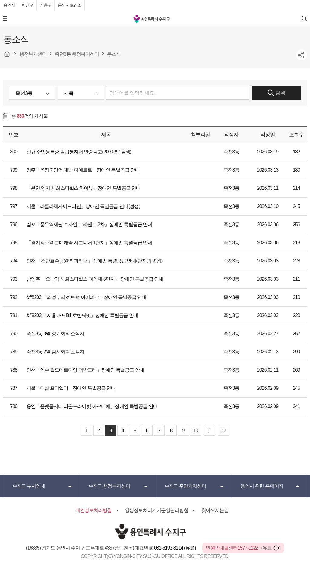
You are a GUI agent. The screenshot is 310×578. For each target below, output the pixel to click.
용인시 (9, 5)
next (209, 430)
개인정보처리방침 (93, 510)
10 (195, 430)
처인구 (27, 5)
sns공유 (301, 54)
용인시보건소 (69, 5)
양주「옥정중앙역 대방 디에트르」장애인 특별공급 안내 (83, 169)
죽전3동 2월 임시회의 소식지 (55, 351)
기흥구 (45, 5)
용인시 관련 (261, 486)
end (223, 430)
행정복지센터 (109, 486)
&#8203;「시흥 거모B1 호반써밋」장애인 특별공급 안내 (82, 315)
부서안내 (28, 486)
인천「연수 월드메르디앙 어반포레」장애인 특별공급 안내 (85, 370)
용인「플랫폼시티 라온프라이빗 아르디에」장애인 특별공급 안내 (92, 406)
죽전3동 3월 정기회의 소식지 (55, 333)
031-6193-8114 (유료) (175, 547)
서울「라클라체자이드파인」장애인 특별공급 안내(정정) (83, 206)
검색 (276, 92)
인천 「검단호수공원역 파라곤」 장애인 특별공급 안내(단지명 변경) (94, 260)
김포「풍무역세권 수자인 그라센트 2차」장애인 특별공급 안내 (89, 224)
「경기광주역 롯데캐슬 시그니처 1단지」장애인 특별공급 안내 (89, 242)
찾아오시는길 (215, 510)
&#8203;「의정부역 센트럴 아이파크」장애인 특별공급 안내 (86, 297)
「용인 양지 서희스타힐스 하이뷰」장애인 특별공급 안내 (83, 188)
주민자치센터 (185, 486)
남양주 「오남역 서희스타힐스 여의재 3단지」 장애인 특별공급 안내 (94, 279)
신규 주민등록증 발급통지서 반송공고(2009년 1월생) (78, 151)
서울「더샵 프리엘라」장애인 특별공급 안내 (71, 388)
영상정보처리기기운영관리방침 (156, 510)
